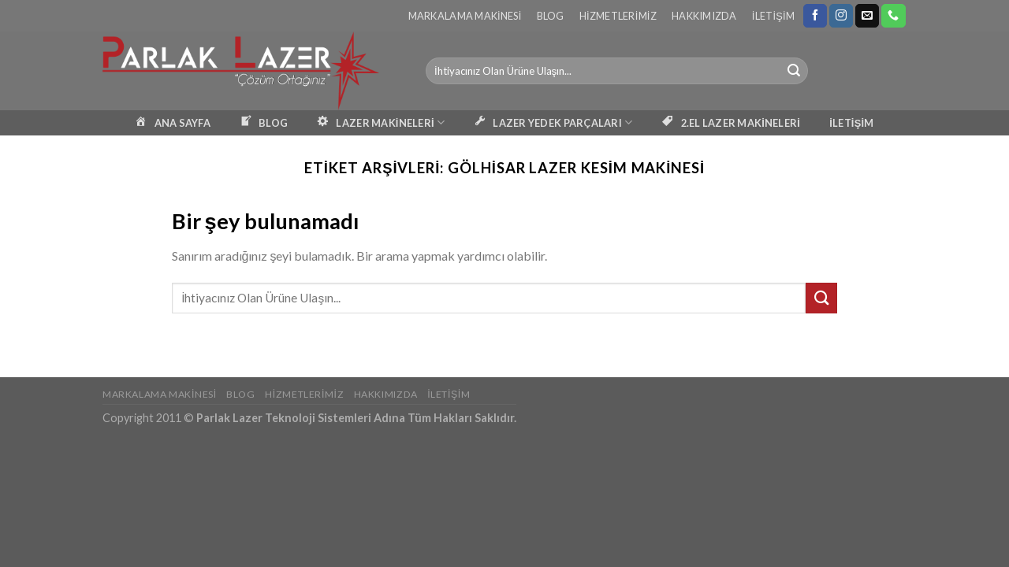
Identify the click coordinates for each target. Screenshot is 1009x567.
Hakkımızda (704, 15)
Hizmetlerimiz (618, 15)
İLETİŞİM (851, 123)
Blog (550, 15)
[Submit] (793, 70)
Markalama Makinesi (465, 15)
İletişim (773, 15)
